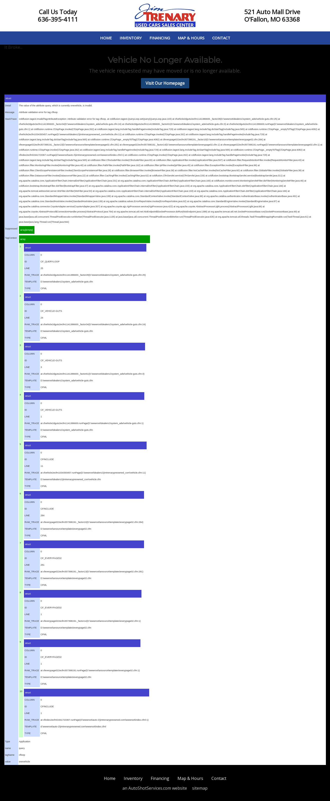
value (8, 761)
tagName (10, 755)
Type (7, 741)
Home (106, 37)
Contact (221, 37)
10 (21, 691)
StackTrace (11, 119)
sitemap (200, 788)
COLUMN (30, 255)
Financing (159, 37)
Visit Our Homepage (165, 83)
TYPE (28, 288)
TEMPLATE (31, 281)
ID (26, 261)
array (23, 239)
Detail (8, 105)
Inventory (131, 37)
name (8, 748)
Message (10, 112)
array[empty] (26, 230)
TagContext (11, 238)
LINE (27, 268)
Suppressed (11, 228)
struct (8, 98)
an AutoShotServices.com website (154, 788)
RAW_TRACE (32, 275)
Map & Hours (191, 37)
